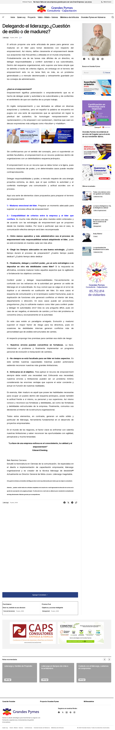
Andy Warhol (97, 234)
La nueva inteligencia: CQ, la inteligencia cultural (102, 207)
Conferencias (28, 727)
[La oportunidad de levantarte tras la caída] (86, 251)
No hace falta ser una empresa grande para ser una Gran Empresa (58, 2)
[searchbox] (91, 72)
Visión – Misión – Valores (16, 727)
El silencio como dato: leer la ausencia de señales (100, 221)
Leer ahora (88, 2)
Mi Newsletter (90, 701)
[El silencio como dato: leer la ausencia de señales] (86, 223)
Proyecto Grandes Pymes (51, 701)
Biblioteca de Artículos (57, 727)
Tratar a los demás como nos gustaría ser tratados (102, 193)
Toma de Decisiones (10, 610)
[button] (106, 2)
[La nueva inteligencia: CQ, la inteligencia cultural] (86, 209)
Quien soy (5, 727)
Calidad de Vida (98, 196)
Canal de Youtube (9, 701)
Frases (95, 236)
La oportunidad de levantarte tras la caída (101, 248)
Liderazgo (6, 37)
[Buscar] (106, 72)
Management (46, 610)
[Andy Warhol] (86, 237)
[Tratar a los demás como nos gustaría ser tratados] (86, 195)
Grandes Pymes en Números (42, 727)
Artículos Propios (27, 2)
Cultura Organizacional (100, 210)
